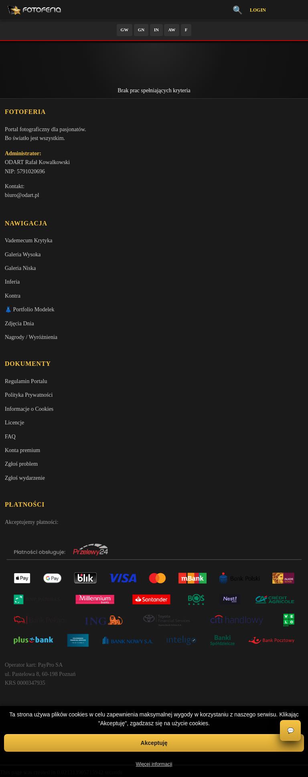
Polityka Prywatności (29, 395)
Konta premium (22, 450)
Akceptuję (154, 743)
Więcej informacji (154, 764)
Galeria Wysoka (23, 255)
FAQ (10, 437)
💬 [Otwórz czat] (290, 731)
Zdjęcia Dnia (19, 324)
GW (125, 29)
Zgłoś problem (21, 464)
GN (141, 29)
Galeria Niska (20, 268)
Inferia (12, 282)
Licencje (14, 423)
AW (171, 29)
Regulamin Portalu (26, 381)
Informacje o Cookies (29, 409)
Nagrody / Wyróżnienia (31, 337)
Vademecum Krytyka (29, 240)
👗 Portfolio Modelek (30, 309)
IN (156, 29)
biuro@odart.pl (22, 195)
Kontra (12, 296)
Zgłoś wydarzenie (25, 478)
